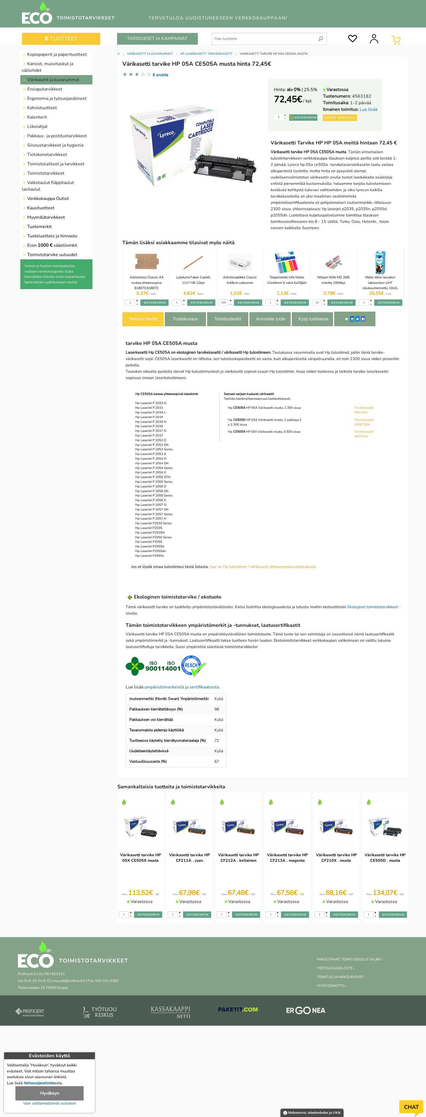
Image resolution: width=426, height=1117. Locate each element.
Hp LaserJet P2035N (149, 533)
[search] (320, 36)
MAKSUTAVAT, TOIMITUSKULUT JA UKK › (350, 959)
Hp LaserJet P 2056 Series (153, 495)
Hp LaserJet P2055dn (150, 551)
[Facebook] (363, 319)
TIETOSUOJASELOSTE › (335, 968)
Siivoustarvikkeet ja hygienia (52, 145)
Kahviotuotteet (39, 108)
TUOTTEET (61, 38)
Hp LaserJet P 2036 (149, 426)
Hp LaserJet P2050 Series (153, 537)
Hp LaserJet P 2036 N (150, 422)
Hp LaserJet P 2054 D (150, 459)
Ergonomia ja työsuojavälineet (54, 98)
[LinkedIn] (352, 319)
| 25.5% (302, 90)
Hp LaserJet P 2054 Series (153, 468)
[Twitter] (357, 319)
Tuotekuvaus (185, 319)
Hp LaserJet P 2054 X (150, 472)
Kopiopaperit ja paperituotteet (54, 54)
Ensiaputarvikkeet (42, 89)
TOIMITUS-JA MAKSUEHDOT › (341, 977)
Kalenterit (34, 117)
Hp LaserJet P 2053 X (150, 454)
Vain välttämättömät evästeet (49, 1103)
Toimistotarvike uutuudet (49, 255)
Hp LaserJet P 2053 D (150, 440)
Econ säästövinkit (49, 245)
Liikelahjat (35, 126)
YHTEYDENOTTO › (331, 985)
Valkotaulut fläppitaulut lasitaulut (48, 186)
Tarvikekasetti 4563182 (364, 410)
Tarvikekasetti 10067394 (364, 422)
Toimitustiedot (227, 319)
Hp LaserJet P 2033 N (150, 403)
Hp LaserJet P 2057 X (150, 519)
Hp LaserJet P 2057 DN (151, 509)
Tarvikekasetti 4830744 (364, 434)
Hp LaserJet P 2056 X (150, 500)
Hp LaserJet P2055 (148, 542)
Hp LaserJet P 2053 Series (153, 449)
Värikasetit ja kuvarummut (50, 80)
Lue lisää (368, 109)
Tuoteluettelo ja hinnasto (49, 236)
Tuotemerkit (37, 227)
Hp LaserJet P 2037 (149, 435)
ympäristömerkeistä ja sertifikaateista (181, 687)
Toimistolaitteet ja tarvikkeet (53, 164)
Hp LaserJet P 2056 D (150, 486)
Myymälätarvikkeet (43, 217)
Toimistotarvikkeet (43, 173)
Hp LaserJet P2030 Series (153, 523)
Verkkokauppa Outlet (45, 199)
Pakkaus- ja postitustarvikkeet (54, 136)
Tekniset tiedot (143, 319)
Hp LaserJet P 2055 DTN (152, 477)
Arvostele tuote (270, 319)
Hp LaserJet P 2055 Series (153, 482)
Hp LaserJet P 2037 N (150, 431)
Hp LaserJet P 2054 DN (151, 463)
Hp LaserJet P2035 (148, 528)
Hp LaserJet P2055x (149, 556)
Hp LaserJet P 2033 (149, 408)
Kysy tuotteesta (313, 319)
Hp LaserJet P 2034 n (150, 412)
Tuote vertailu (340, 118)
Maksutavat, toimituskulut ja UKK (312, 1113)
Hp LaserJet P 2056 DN (151, 491)
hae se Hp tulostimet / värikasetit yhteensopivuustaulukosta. (263, 566)
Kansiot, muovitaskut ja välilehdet (47, 67)
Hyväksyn (49, 1093)
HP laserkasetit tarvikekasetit (206, 54)
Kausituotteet (38, 208)
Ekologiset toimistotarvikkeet (372, 607)
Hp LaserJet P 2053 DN (151, 445)
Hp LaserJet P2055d (149, 546)
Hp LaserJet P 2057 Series (153, 514)
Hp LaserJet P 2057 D (150, 505)
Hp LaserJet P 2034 (149, 417)
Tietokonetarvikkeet (44, 155)
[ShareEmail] (346, 319)
